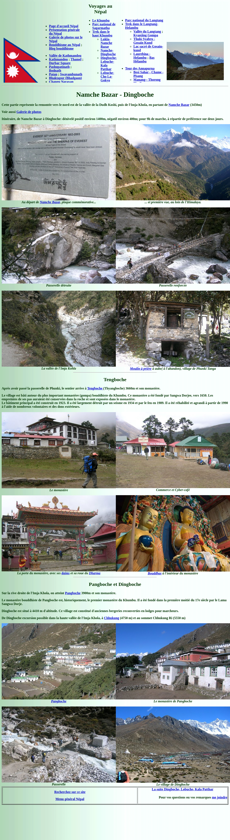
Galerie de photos (28, 112)
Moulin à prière (141, 368)
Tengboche (95, 388)
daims (65, 573)
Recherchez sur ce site (70, 792)
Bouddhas (155, 573)
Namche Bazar (179, 105)
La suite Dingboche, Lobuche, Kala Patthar (182, 789)
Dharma (94, 573)
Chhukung (111, 618)
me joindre (219, 797)
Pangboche (73, 593)
